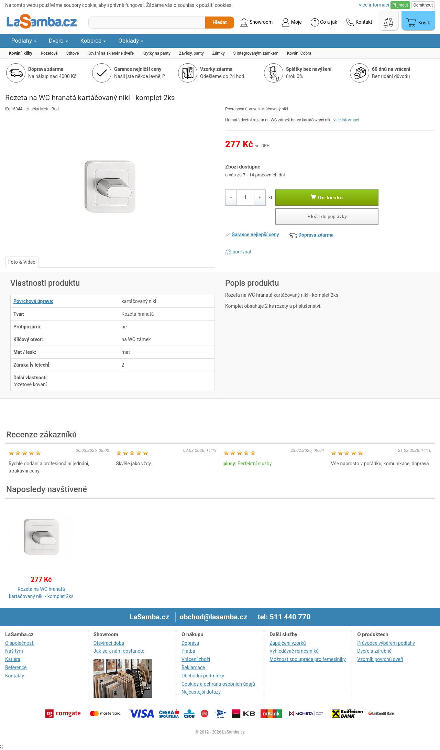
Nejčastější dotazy (201, 692)
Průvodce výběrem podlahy (386, 643)
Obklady (130, 40)
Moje (291, 22)
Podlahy (23, 40)
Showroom (256, 22)
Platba (188, 651)
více (374, 5)
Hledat (219, 22)
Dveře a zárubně (374, 651)
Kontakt (359, 22)
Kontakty (14, 675)
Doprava (190, 643)
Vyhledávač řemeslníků (294, 651)
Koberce (93, 40)
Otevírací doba (109, 643)
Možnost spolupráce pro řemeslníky (308, 659)
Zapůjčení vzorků (288, 643)
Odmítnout (423, 5)
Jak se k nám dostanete (119, 651)
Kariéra (12, 659)
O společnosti (19, 643)
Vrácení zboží (196, 659)
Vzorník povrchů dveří (380, 659)
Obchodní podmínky (203, 675)
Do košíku (327, 197)
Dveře (58, 40)
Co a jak (324, 22)
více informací (346, 120)
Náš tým (14, 651)
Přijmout (400, 5)
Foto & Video (21, 262)
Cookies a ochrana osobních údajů (218, 684)
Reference (16, 667)
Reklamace (193, 667)
